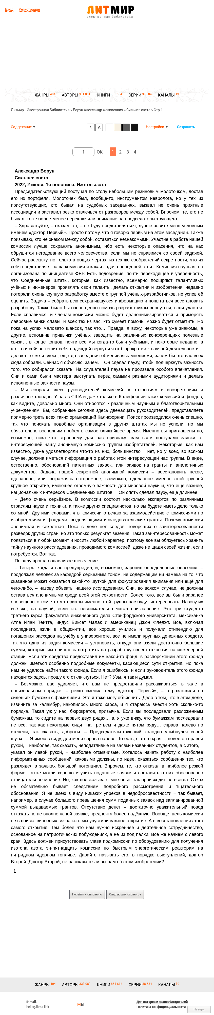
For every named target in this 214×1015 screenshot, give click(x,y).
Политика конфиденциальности (161, 1007)
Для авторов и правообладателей (162, 1002)
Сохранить (186, 127)
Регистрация (29, 9)
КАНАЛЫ (166, 95)
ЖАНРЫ (42, 95)
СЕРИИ (134, 95)
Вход (9, 9)
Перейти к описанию (87, 894)
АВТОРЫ (70, 95)
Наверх (199, 1009)
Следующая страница (125, 894)
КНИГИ (103, 95)
